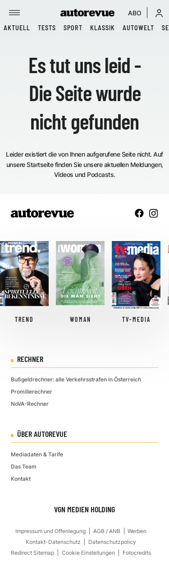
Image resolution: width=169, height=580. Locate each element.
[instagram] (153, 213)
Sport (73, 28)
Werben (137, 531)
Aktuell (17, 28)
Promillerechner (31, 391)
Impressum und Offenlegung (50, 531)
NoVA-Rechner (30, 403)
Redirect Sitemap (32, 552)
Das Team (24, 466)
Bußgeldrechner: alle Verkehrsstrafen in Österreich (76, 379)
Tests (47, 28)
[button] (159, 12)
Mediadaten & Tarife (37, 454)
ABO (135, 13)
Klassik (102, 28)
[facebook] (139, 213)
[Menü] (14, 12)
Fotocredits (137, 552)
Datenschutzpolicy (112, 541)
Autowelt (138, 28)
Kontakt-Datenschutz (53, 541)
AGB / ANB (106, 531)
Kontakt (21, 478)
